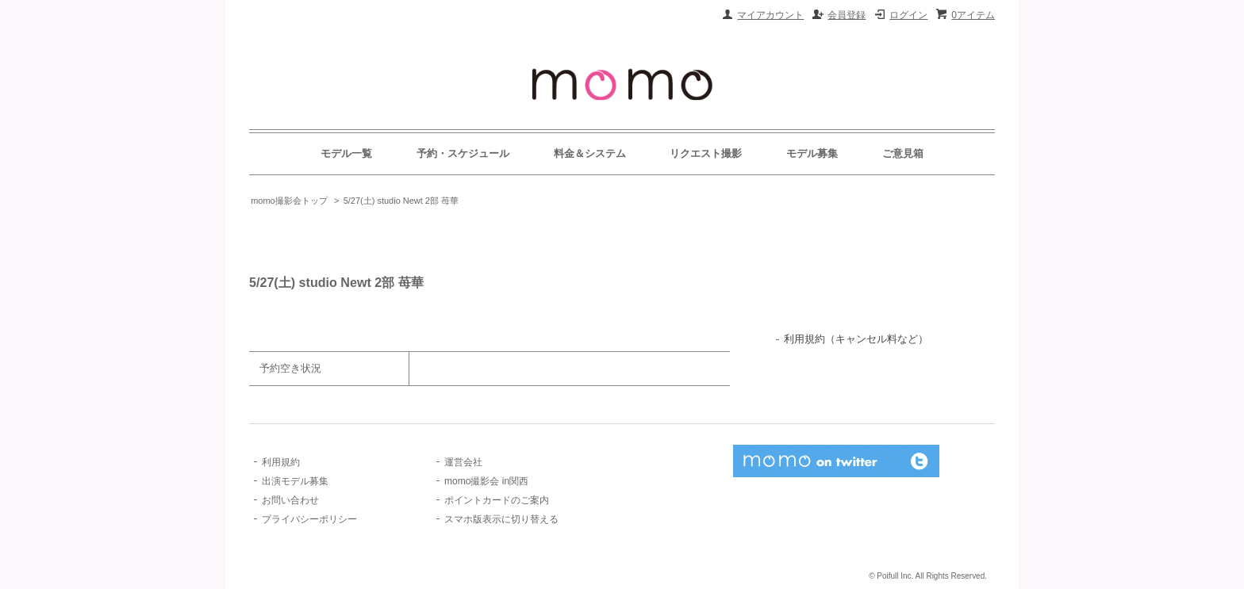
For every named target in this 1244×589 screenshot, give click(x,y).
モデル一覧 (346, 153)
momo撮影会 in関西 (486, 481)
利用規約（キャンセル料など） (856, 339)
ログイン (908, 15)
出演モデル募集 (295, 481)
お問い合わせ (290, 500)
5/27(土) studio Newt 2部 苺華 (401, 200)
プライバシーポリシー (309, 519)
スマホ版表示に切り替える (501, 519)
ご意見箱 (902, 153)
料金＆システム (590, 153)
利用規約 (281, 462)
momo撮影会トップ (289, 200)
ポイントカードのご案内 (496, 500)
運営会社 (463, 462)
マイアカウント (770, 15)
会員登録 (846, 15)
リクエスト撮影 (706, 153)
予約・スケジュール (463, 153)
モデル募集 (812, 153)
